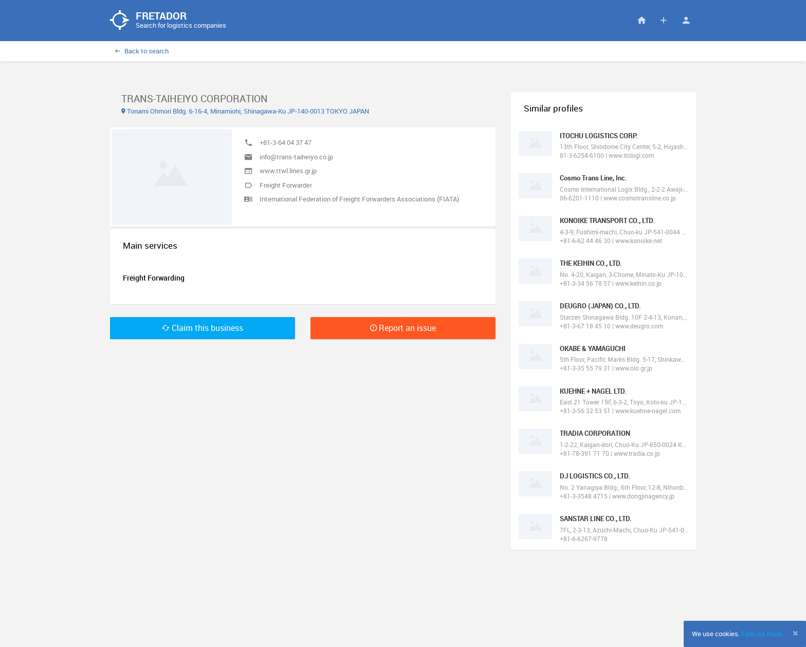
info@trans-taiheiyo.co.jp (296, 156)
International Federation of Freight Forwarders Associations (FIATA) (359, 199)
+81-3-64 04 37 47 (286, 142)
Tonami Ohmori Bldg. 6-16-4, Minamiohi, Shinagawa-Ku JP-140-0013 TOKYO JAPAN (245, 111)
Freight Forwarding (154, 278)
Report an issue (403, 328)
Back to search (142, 51)
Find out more (761, 633)
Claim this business (202, 328)
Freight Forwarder (286, 185)
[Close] (795, 633)
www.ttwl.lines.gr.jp (288, 170)
